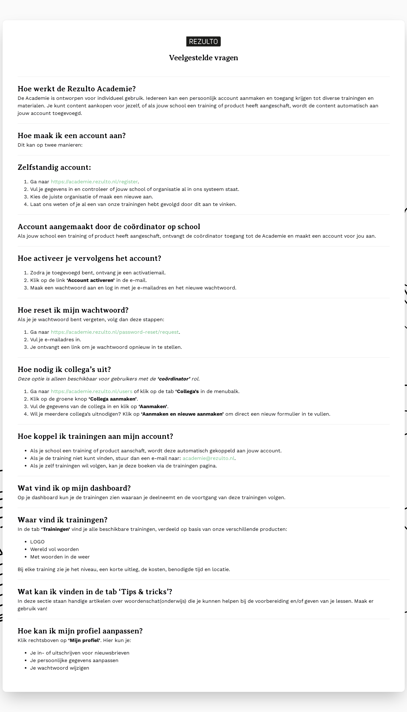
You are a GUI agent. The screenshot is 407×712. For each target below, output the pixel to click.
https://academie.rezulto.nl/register (94, 182)
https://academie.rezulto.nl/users (91, 391)
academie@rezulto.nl (208, 458)
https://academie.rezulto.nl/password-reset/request (115, 332)
